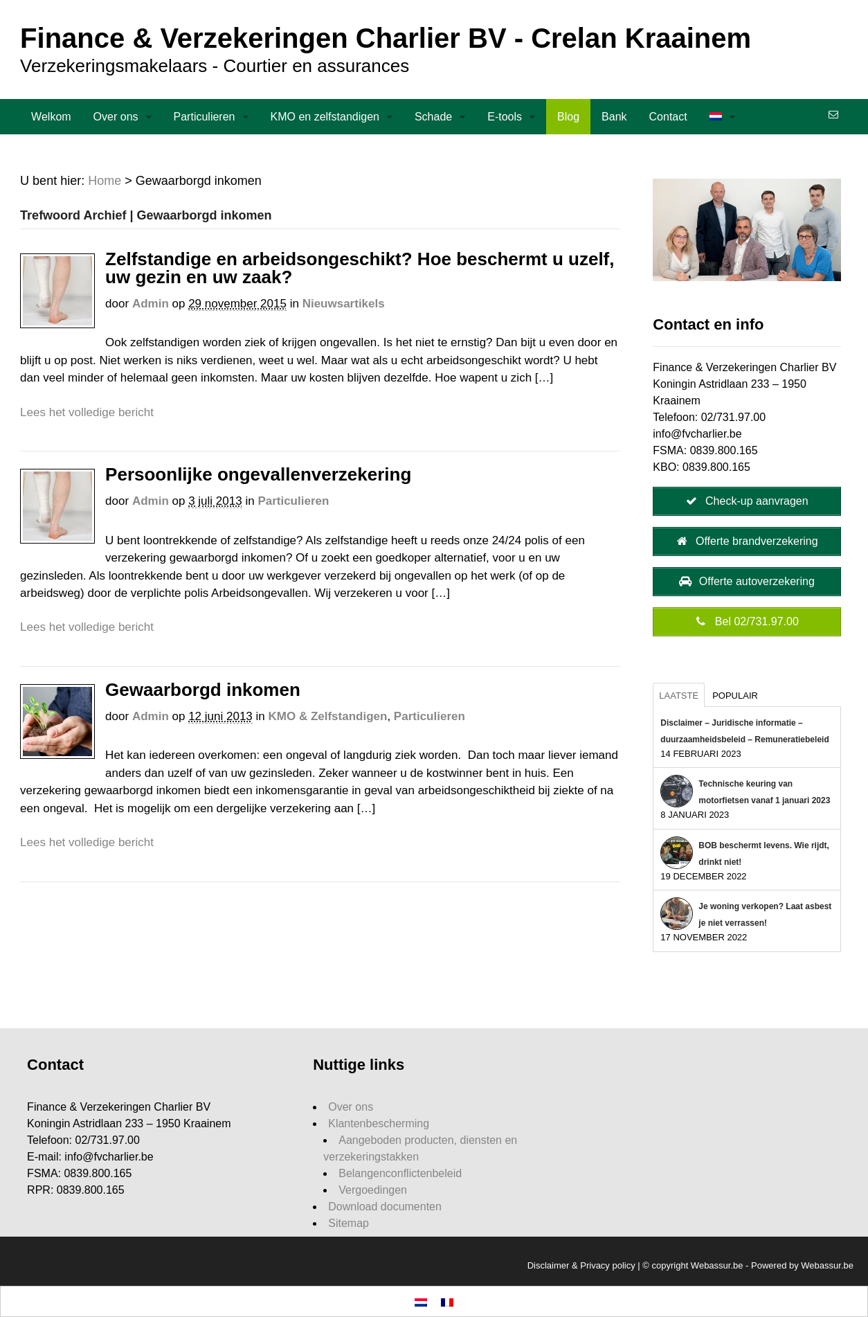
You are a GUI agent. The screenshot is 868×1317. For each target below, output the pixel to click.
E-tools (504, 117)
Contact (668, 117)
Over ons (115, 117)
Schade (433, 117)
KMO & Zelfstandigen (328, 716)
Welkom (51, 117)
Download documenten (385, 1206)
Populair (735, 695)
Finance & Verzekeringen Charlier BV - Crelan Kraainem (385, 38)
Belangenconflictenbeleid (400, 1173)
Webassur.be (827, 1265)
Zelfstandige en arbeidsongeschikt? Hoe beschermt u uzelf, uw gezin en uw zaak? (359, 268)
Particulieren (204, 117)
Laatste (678, 695)
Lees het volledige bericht (87, 412)
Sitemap (348, 1223)
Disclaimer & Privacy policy (581, 1265)
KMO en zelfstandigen (325, 117)
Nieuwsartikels (343, 303)
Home (104, 181)
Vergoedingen (372, 1190)
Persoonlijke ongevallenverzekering (258, 474)
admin (150, 303)
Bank (614, 117)
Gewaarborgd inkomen (202, 689)
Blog (568, 117)
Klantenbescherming (378, 1123)
